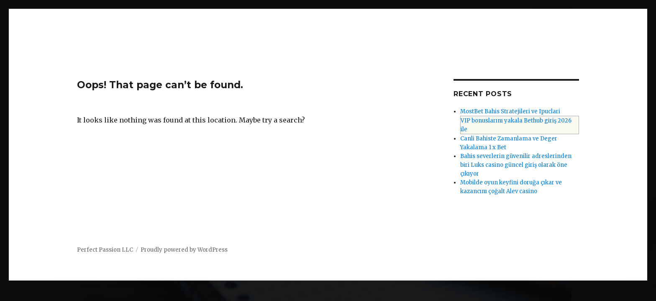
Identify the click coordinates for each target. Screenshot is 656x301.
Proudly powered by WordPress (184, 249)
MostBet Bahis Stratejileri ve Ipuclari (510, 111)
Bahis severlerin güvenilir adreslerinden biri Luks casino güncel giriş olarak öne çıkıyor (515, 165)
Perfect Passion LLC (105, 249)
